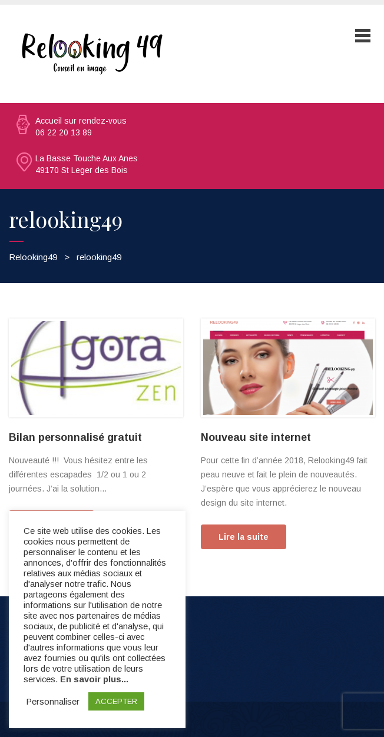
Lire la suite (244, 537)
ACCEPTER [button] (116, 701)
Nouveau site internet (256, 437)
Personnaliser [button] (53, 701)
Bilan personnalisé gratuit (75, 437)
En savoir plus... (94, 679)
